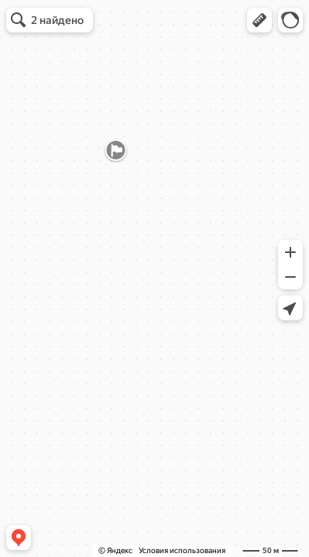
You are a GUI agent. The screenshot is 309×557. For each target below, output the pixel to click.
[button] (259, 20)
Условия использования (182, 550)
